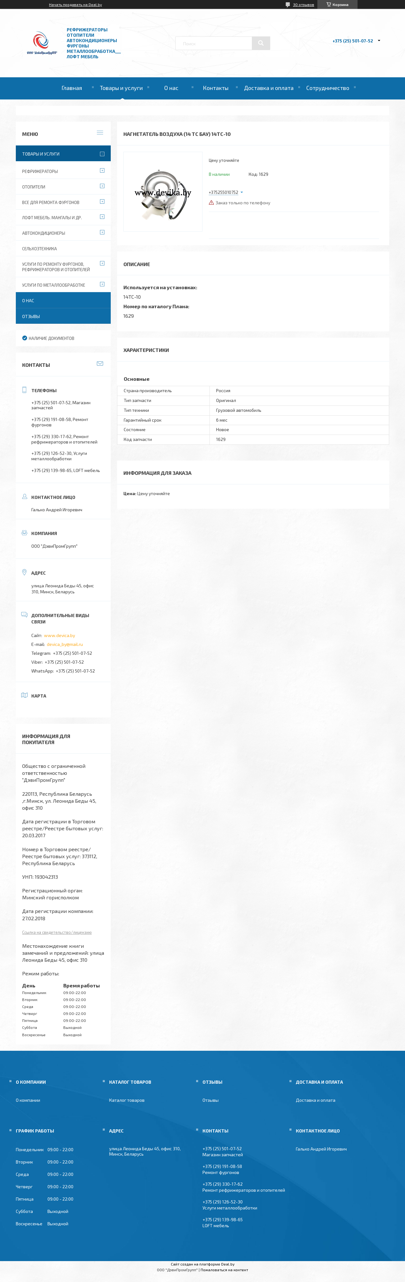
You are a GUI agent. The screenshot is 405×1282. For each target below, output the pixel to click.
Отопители (33, 186)
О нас (171, 87)
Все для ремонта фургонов (50, 202)
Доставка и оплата (269, 87)
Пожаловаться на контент (224, 1269)
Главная (71, 87)
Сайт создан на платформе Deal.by (202, 1264)
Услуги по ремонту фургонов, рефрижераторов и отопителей (56, 267)
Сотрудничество (327, 87)
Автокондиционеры (43, 233)
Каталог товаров (127, 1100)
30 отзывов (303, 4)
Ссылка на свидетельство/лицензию (57, 932)
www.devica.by (59, 635)
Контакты (215, 87)
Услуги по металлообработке (53, 285)
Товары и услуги (121, 87)
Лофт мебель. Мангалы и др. (52, 217)
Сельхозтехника (39, 248)
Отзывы (31, 316)
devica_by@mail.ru (65, 644)
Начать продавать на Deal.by (75, 4)
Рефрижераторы (40, 171)
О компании (28, 1100)
